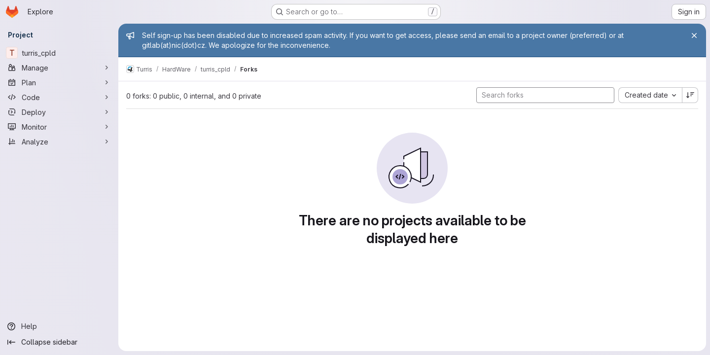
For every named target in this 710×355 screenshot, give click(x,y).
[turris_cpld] (59, 53)
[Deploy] (59, 112)
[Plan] (59, 82)
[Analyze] (59, 141)
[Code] (59, 97)
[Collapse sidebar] (59, 342)
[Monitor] (59, 127)
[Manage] (59, 67)
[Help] (59, 326)
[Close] (694, 35)
